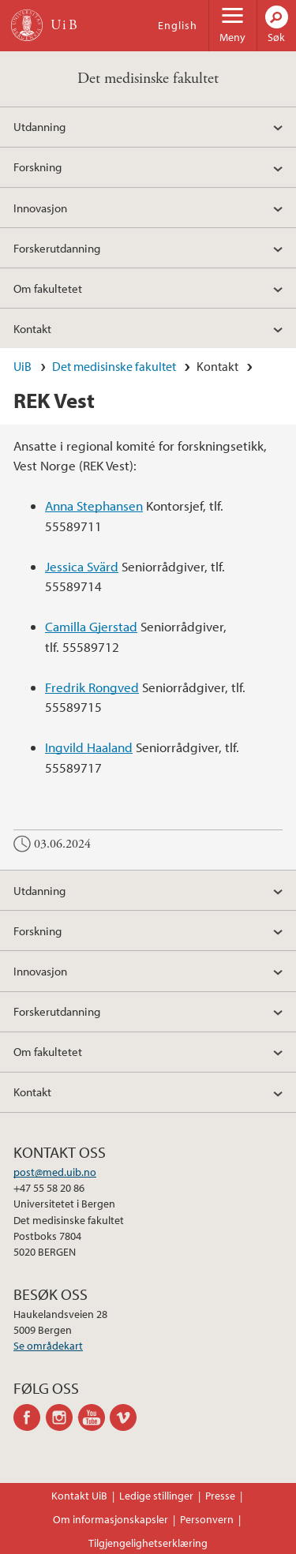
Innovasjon (40, 207)
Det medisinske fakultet (148, 78)
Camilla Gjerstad (91, 626)
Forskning (37, 166)
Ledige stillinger (156, 1495)
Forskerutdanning (56, 248)
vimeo (126, 1417)
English (177, 25)
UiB (22, 366)
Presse (220, 1495)
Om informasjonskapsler (110, 1519)
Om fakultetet (47, 288)
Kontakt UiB (79, 1495)
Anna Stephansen (94, 505)
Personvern (207, 1519)
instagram (62, 1417)
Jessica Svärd (81, 566)
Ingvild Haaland (89, 747)
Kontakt (32, 328)
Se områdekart (48, 1346)
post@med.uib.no (54, 1172)
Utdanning (39, 126)
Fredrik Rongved (92, 687)
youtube (94, 1417)
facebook (29, 1417)
